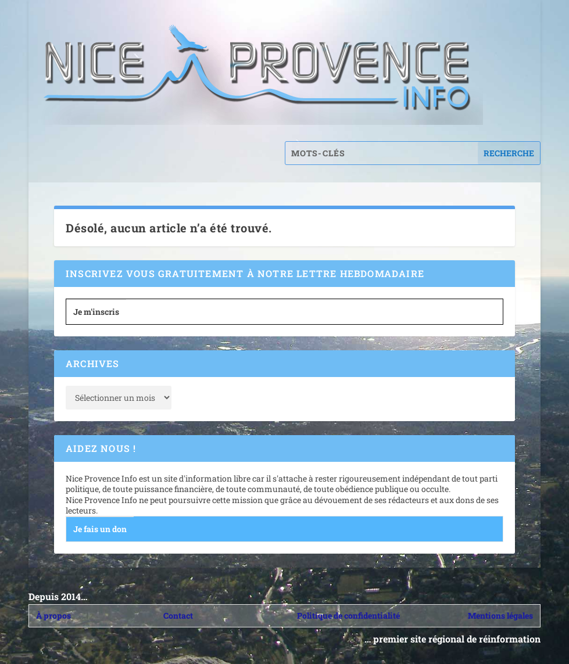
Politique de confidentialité (348, 615)
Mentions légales (500, 615)
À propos (53, 615)
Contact (178, 615)
